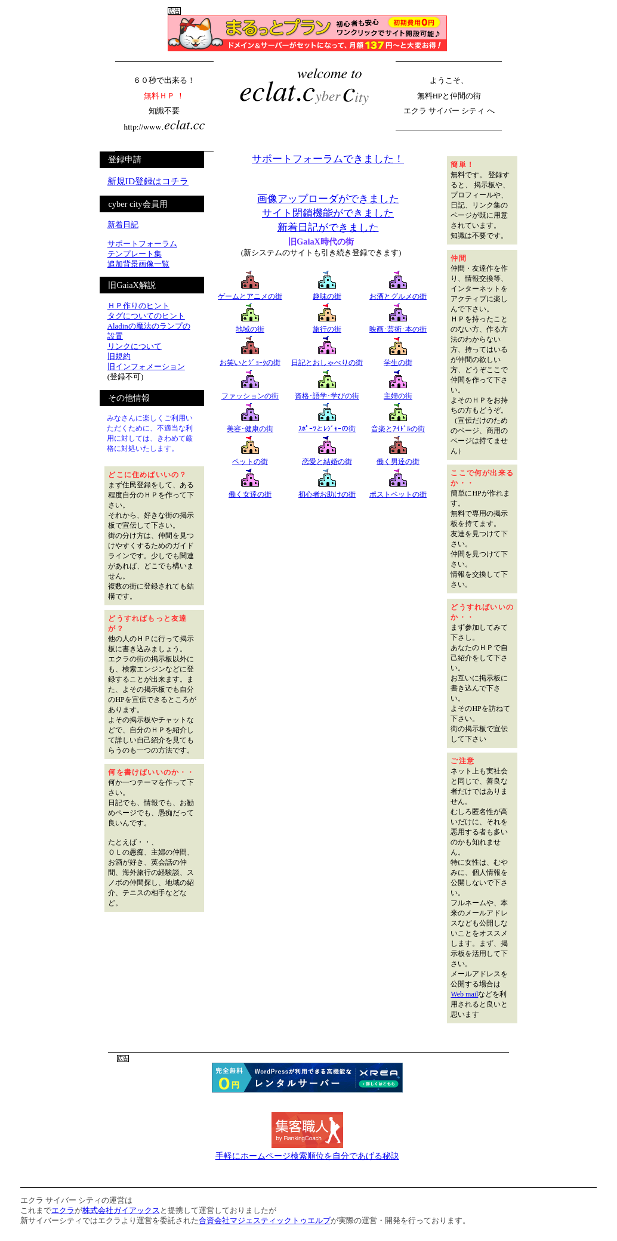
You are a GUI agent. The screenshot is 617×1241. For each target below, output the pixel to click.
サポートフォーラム (142, 244)
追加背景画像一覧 (138, 264)
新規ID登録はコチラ (148, 181)
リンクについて (134, 346)
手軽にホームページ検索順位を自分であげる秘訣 (307, 1155)
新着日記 (122, 225)
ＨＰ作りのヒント (138, 306)
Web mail (464, 994)
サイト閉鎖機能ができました (328, 213)
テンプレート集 (134, 254)
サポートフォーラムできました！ (328, 159)
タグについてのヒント (146, 316)
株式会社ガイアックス (121, 1210)
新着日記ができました (328, 227)
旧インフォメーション (146, 367)
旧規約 (119, 356)
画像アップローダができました (328, 199)
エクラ (63, 1210)
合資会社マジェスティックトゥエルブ (265, 1221)
